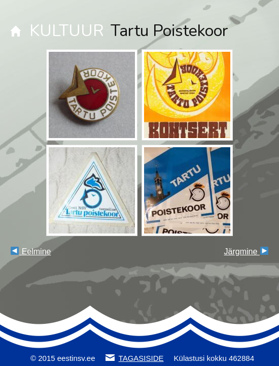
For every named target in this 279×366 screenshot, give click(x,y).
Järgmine (246, 251)
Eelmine (31, 251)
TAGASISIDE (141, 358)
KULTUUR (66, 31)
